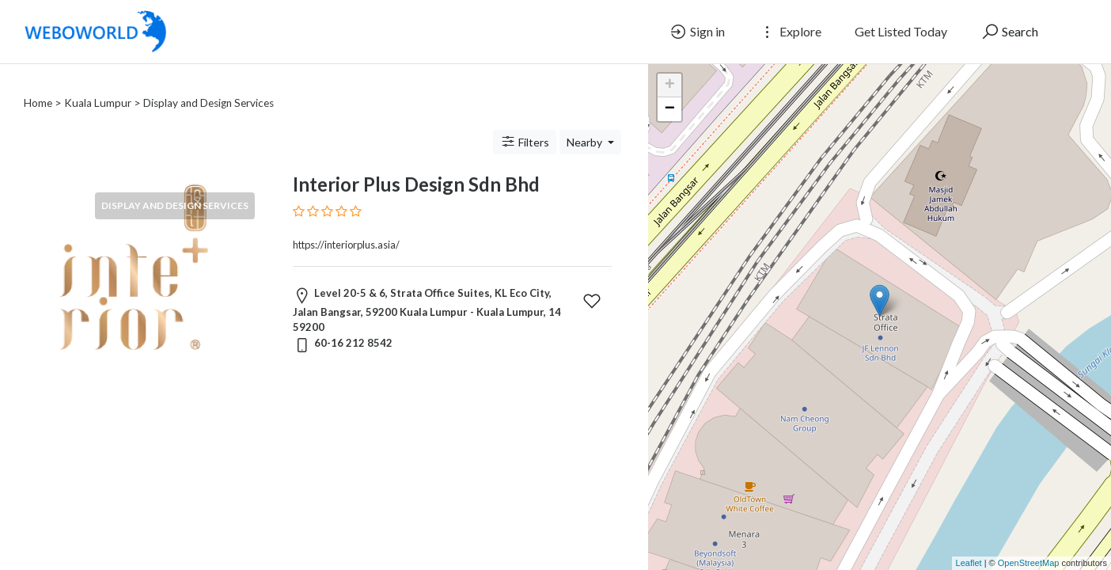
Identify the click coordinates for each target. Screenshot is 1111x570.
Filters (524, 123)
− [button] (670, 109)
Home (38, 84)
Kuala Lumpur (97, 84)
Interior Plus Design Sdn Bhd (416, 165)
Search (1009, 31)
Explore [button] (789, 31)
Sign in (697, 31)
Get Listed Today (901, 31)
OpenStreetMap (1029, 563)
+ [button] (670, 85)
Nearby (586, 123)
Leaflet (969, 563)
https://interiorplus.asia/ (346, 225)
